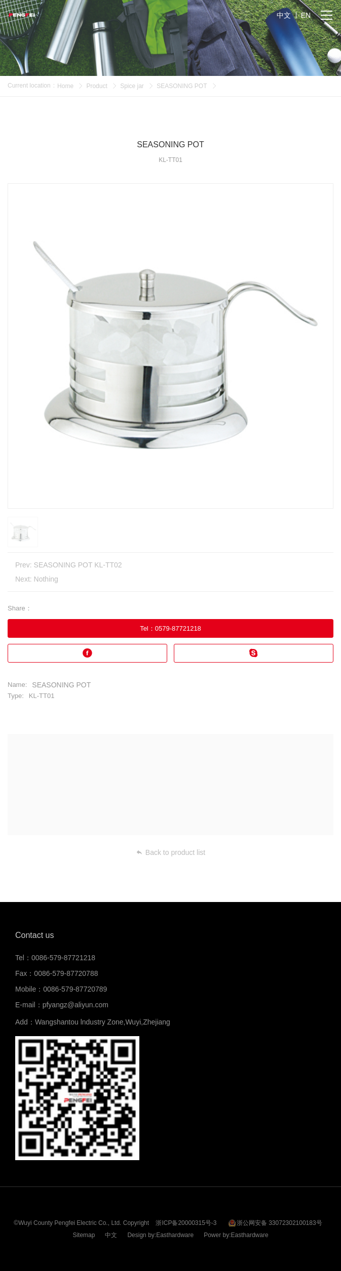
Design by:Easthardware (160, 1235)
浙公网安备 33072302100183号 (279, 1222)
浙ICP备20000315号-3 (186, 1222)
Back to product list (170, 852)
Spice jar (132, 86)
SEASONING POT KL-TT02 (78, 565)
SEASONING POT (182, 86)
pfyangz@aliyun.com (75, 1004)
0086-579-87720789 (75, 989)
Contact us (34, 935)
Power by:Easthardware (236, 1235)
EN (306, 15)
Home (65, 86)
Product (96, 86)
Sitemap (83, 1235)
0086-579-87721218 (63, 957)
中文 (111, 1235)
